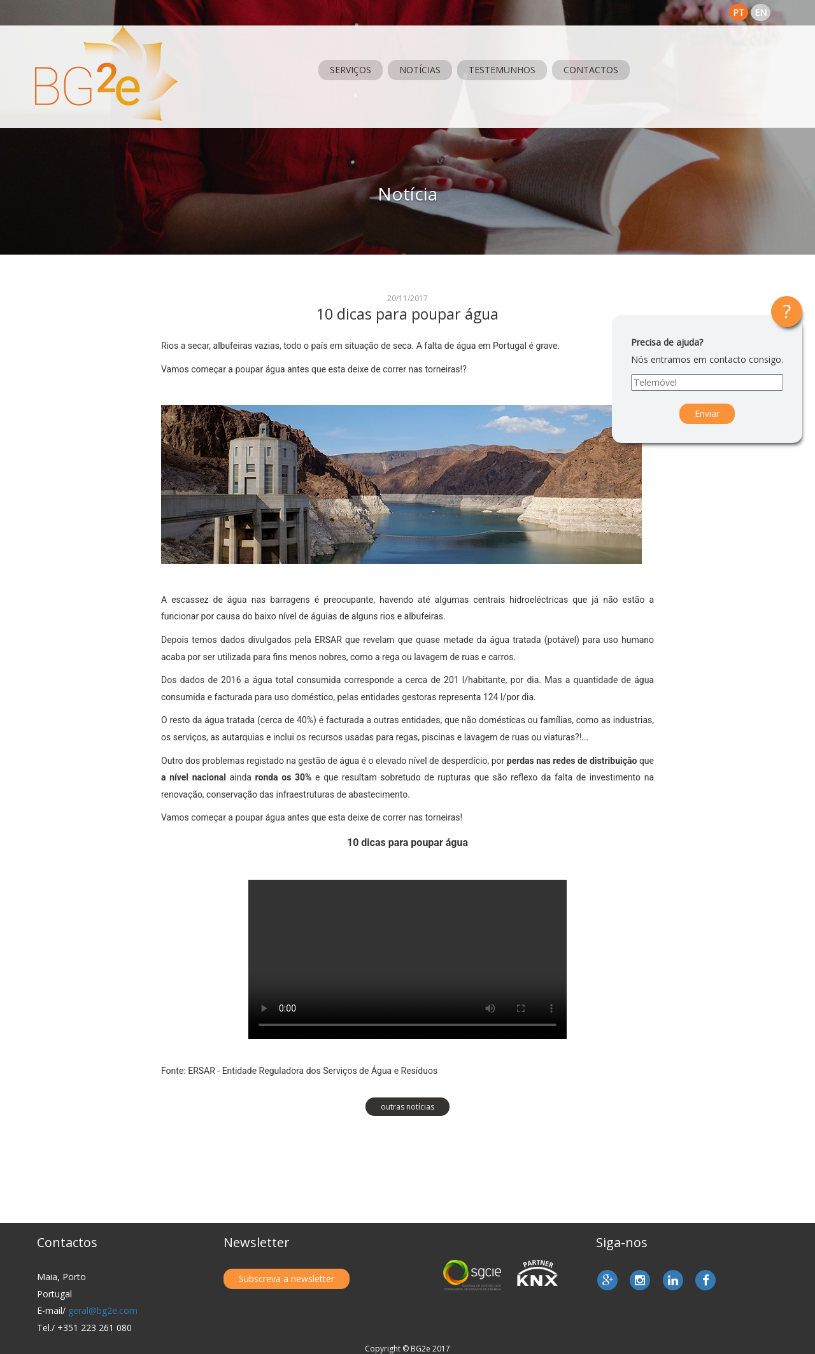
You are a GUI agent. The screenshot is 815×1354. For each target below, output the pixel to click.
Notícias (420, 70)
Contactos (590, 70)
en (761, 12)
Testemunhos (502, 70)
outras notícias (407, 1106)
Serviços (350, 70)
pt (738, 12)
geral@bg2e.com (103, 1310)
